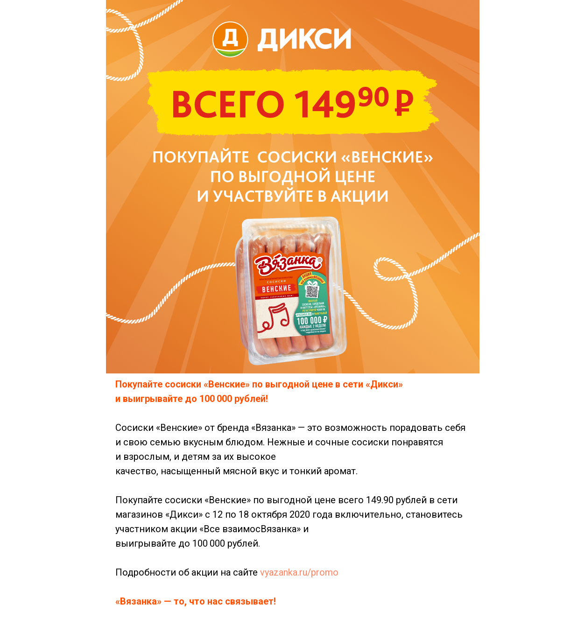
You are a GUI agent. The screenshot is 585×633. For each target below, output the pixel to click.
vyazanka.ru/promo (299, 572)
